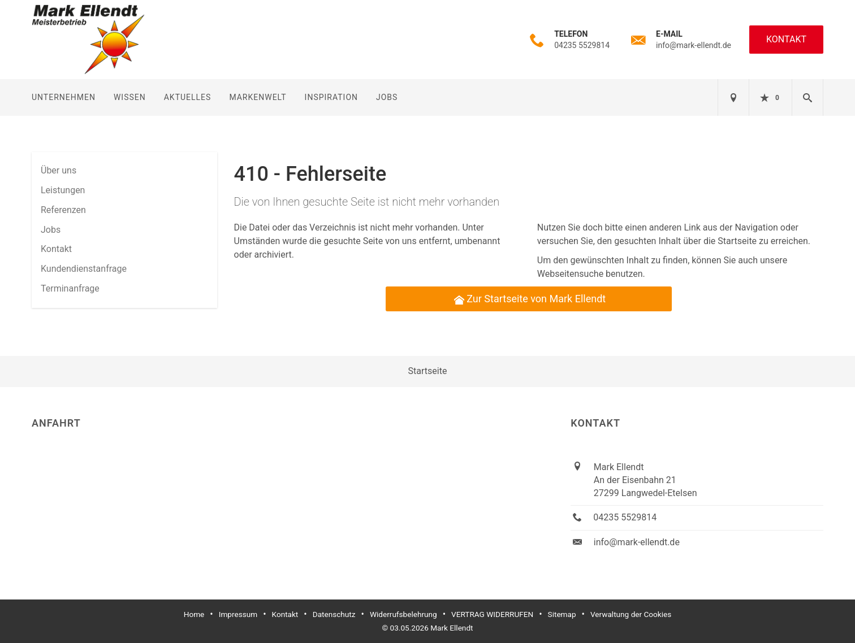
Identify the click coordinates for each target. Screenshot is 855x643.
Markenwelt (257, 97)
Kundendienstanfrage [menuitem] (84, 268)
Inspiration (331, 97)
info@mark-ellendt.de (693, 45)
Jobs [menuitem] (51, 229)
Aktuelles (187, 97)
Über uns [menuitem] (58, 170)
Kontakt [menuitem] (56, 249)
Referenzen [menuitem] (63, 210)
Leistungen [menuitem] (63, 190)
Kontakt (786, 39)
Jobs (387, 97)
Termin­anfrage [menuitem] (70, 288)
